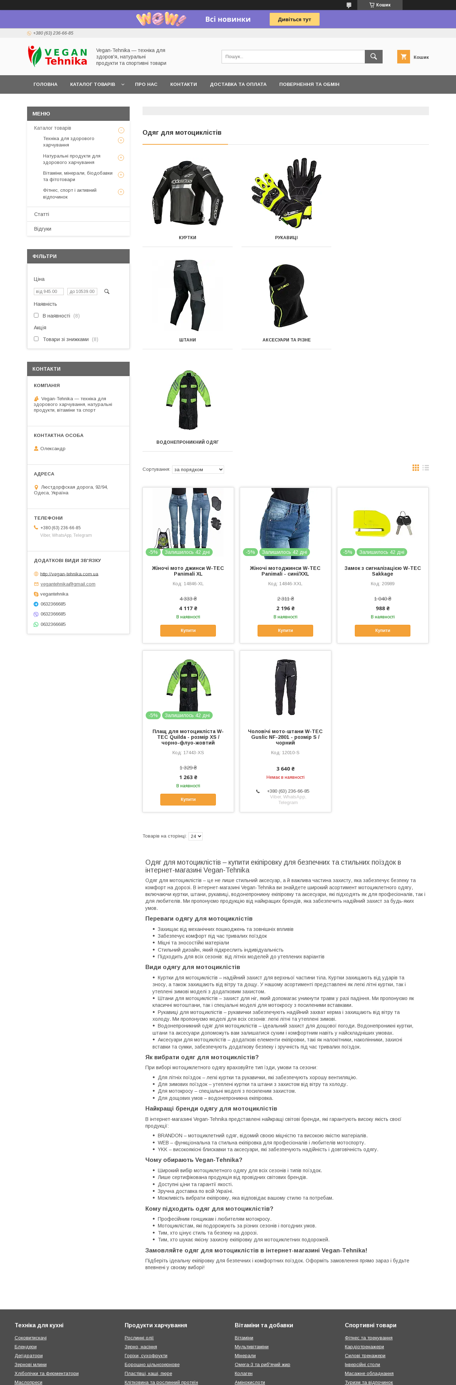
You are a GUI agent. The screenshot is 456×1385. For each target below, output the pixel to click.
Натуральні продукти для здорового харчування (71, 159)
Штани (384, 237)
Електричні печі (31, 1298)
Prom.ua (261, 1362)
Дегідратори (29, 1253)
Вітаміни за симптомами (262, 1306)
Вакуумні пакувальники (40, 1306)
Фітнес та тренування (369, 1235)
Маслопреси (28, 1280)
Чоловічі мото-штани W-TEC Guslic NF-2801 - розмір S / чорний (285, 634)
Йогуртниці (27, 1289)
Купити (188, 528)
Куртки (187, 237)
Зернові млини (31, 1262)
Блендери (26, 1244)
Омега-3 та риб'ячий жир (262, 1262)
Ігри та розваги (361, 1324)
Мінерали (245, 1253)
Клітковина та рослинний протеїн (161, 1280)
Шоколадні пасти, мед (149, 1289)
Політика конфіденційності (349, 1375)
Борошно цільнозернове (152, 1262)
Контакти (183, 84)
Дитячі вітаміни (251, 1298)
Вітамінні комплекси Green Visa (269, 1315)
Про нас (146, 84)
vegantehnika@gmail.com (68, 584)
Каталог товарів (92, 84)
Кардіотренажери (364, 1244)
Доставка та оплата (238, 84)
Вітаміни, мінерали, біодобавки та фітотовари (78, 176)
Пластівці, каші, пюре (148, 1271)
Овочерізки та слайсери (41, 1333)
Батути (352, 1298)
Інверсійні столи (362, 1262)
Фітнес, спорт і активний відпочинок (70, 193)
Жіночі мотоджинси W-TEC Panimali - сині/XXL (285, 468)
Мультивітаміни (252, 1244)
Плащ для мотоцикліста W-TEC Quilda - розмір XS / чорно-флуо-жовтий (188, 634)
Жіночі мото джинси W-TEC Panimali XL (188, 468)
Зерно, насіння (141, 1244)
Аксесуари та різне (187, 340)
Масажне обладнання (369, 1271)
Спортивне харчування (260, 1289)
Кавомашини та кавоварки (44, 1324)
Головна (45, 84)
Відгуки (42, 229)
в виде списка (426, 367)
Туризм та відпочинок (369, 1280)
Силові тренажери (365, 1253)
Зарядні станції (362, 1333)
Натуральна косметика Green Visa (273, 1333)
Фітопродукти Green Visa (262, 1324)
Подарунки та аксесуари (152, 1315)
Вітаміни (244, 1235)
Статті (41, 214)
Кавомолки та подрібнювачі (46, 1315)
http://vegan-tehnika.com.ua (69, 573)
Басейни (354, 1315)
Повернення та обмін (309, 84)
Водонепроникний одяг (285, 340)
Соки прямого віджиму (150, 1306)
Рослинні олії (139, 1235)
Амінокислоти (250, 1280)
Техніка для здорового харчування (68, 142)
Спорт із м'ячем (362, 1289)
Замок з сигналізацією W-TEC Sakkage (382, 468)
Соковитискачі (31, 1235)
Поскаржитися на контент (293, 1375)
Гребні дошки (360, 1306)
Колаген (244, 1271)
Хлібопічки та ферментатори (47, 1271)
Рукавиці (285, 237)
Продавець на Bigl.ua (228, 1368)
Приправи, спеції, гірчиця (152, 1298)
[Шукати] (374, 56)
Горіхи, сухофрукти (146, 1253)
